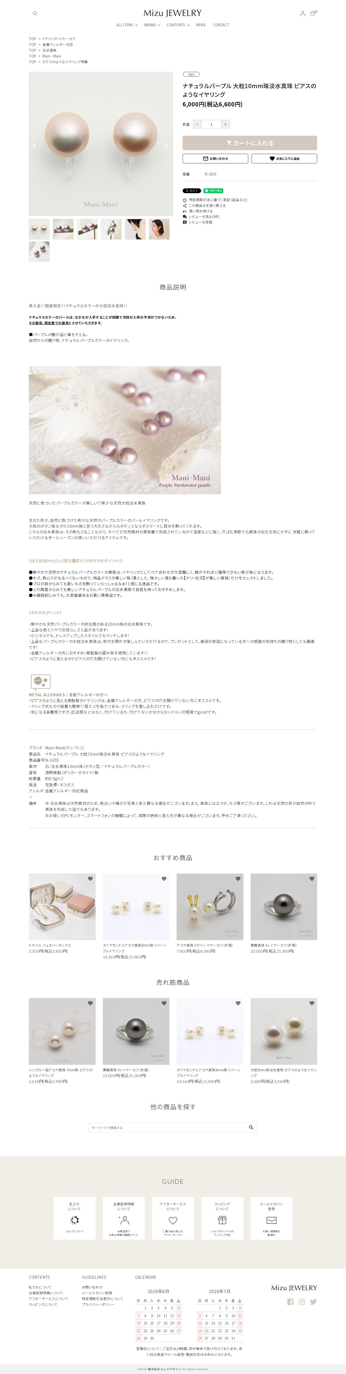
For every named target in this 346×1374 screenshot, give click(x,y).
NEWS (201, 24)
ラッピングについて (43, 1304)
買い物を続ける (198, 211)
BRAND (150, 24)
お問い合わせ (215, 158)
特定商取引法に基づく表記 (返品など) (215, 199)
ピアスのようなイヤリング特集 (65, 61)
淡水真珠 (50, 50)
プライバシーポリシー (98, 1304)
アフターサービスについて (48, 1298)
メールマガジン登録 (97, 1292)
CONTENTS (176, 24)
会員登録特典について (46, 1292)
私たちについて (40, 1287)
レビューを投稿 (197, 222)
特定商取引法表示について (102, 1298)
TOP (32, 38)
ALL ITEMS (125, 24)
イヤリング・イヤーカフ (58, 38)
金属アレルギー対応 (58, 44)
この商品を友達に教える (204, 205)
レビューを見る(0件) (201, 216)
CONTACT (221, 24)
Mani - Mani (52, 56)
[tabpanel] (101, 144)
